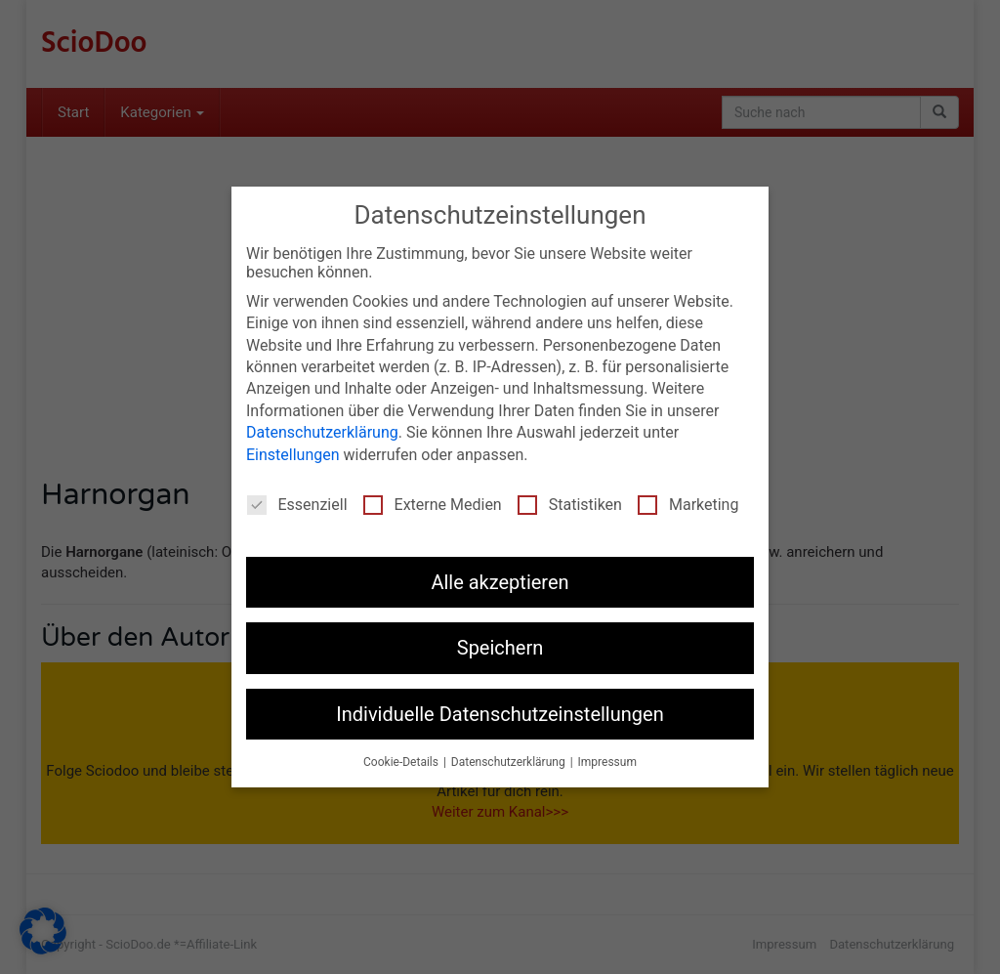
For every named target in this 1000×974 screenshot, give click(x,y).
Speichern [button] (500, 647)
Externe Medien (432, 504)
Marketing (688, 504)
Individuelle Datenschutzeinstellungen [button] (499, 714)
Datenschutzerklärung (322, 432)
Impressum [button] (607, 762)
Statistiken (570, 504)
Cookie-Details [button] (402, 762)
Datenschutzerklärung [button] (509, 762)
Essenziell (297, 504)
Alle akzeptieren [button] (499, 582)
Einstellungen (293, 454)
